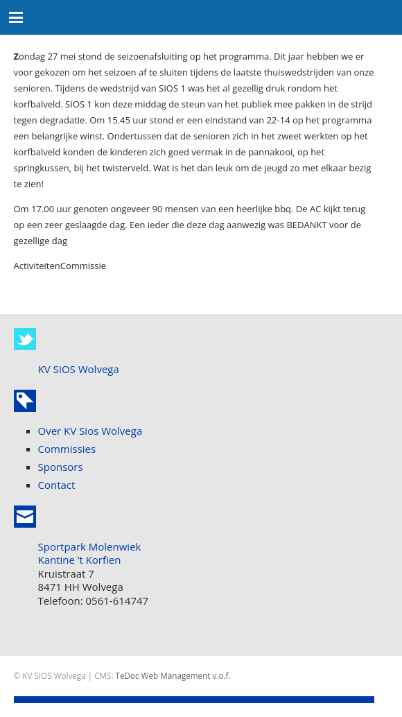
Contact (57, 485)
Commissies (67, 449)
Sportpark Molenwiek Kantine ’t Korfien (89, 553)
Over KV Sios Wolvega (90, 431)
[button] (16, 17)
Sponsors (60, 467)
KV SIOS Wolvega (78, 369)
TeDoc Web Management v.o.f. (173, 675)
